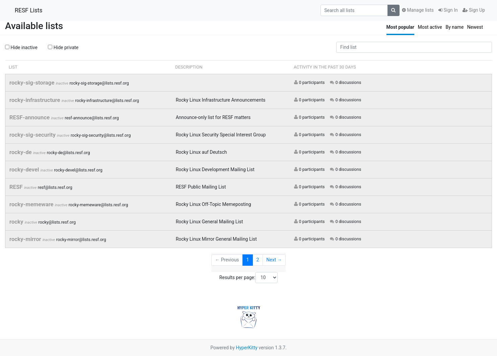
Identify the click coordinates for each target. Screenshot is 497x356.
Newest (475, 27)
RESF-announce (30, 117)
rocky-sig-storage (32, 82)
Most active (430, 27)
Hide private (63, 47)
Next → (274, 259)
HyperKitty (247, 347)
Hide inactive (21, 47)
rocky (17, 221)
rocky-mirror (26, 239)
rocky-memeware (32, 204)
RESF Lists (29, 10)
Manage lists (418, 10)
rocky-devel (25, 169)
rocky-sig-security (33, 134)
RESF (16, 187)
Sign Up (474, 10)
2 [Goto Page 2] (257, 259)
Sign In (448, 10)
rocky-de (21, 152)
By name (454, 27)
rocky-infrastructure (35, 100)
